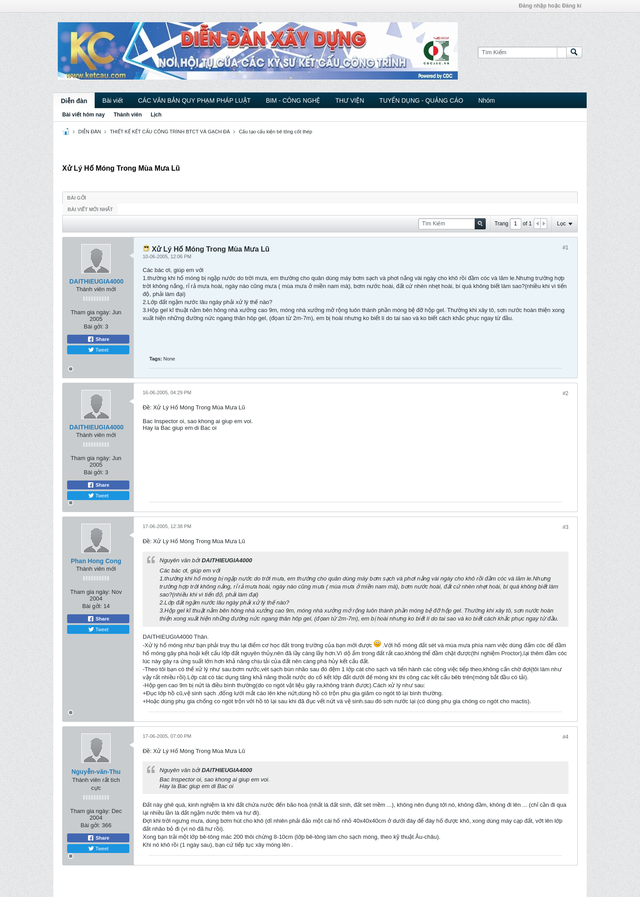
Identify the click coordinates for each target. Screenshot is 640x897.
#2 (565, 393)
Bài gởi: (94, 326)
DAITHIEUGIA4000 (96, 281)
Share (98, 339)
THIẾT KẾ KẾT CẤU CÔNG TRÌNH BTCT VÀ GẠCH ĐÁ (170, 131)
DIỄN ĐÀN (89, 131)
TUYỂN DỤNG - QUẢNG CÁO (421, 100)
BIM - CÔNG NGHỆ (293, 100)
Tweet (98, 350)
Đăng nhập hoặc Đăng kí (550, 6)
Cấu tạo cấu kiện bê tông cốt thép (275, 131)
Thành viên (128, 115)
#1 (565, 247)
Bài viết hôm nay (83, 115)
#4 (565, 737)
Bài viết (112, 100)
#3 (565, 527)
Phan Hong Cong (96, 561)
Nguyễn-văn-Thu (96, 771)
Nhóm (486, 100)
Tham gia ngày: (91, 312)
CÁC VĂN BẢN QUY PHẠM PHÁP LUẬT (194, 100)
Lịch (156, 115)
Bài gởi (76, 197)
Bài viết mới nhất (90, 209)
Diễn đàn (74, 100)
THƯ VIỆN (349, 100)
